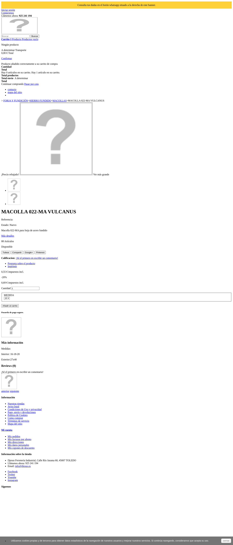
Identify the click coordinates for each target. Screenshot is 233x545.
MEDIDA (9, 295)
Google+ (29, 252)
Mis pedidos (14, 436)
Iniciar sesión (8, 10)
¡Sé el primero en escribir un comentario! (37, 258)
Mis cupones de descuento (21, 448)
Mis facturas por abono (19, 439)
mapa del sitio (15, 92)
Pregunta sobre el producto (21, 263)
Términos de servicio (18, 421)
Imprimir (12, 266)
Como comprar (15, 418)
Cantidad (6, 288)
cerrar (226, 540)
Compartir (17, 252)
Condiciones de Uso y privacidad (24, 409)
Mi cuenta (6, 430)
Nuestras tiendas (16, 403)
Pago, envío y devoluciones (22, 412)
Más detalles (7, 235)
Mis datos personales (18, 445)
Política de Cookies (17, 415)
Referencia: (7, 219)
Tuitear (6, 252)
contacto (12, 89)
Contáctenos (7, 13)
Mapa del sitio (15, 423)
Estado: (5, 225)
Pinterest (40, 252)
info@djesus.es (23, 466)
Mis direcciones (16, 442)
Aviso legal (13, 406)
